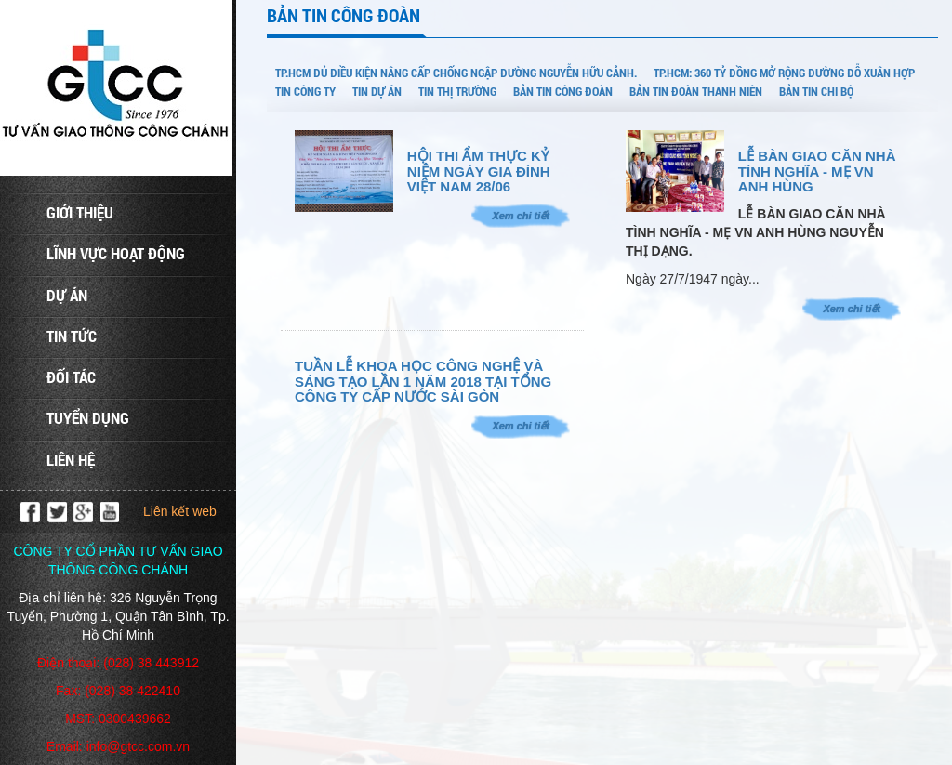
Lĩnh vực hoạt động (115, 253)
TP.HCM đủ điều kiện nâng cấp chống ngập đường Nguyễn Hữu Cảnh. (456, 72)
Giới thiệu (79, 212)
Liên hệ (70, 459)
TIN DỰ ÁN (377, 91)
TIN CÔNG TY (305, 91)
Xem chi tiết (520, 215)
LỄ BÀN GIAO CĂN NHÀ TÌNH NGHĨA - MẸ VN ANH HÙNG (817, 171)
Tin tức (71, 336)
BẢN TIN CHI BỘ (816, 91)
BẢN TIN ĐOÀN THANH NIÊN (695, 91)
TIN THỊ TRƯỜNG (457, 91)
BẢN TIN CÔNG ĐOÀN (563, 91)
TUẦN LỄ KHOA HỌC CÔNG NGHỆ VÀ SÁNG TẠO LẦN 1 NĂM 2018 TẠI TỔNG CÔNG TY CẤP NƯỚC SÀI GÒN (423, 381)
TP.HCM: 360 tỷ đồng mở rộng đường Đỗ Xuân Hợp (784, 72)
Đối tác (71, 377)
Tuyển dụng (87, 418)
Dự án (66, 295)
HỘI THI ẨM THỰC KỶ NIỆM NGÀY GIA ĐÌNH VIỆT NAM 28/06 (478, 171)
